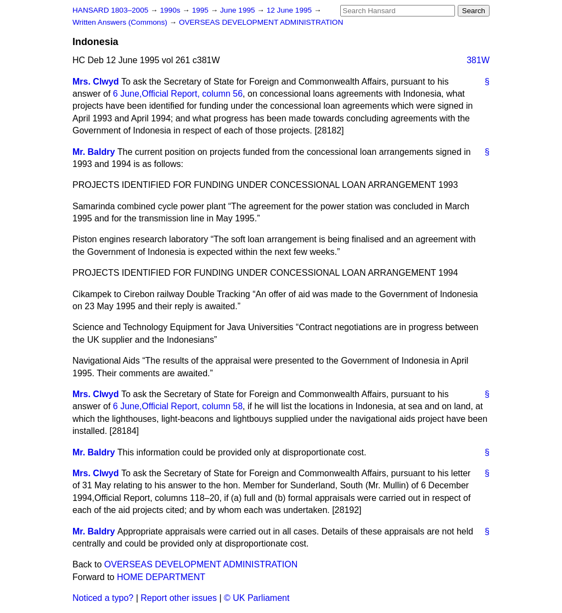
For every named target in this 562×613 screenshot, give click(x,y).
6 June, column (178, 93)
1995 (201, 10)
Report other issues (178, 598)
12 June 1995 (290, 10)
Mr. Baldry (93, 152)
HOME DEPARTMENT (161, 577)
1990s (171, 10)
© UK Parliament (256, 598)
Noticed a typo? (102, 598)
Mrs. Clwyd (95, 81)
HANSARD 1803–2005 (110, 10)
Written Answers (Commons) (121, 22)
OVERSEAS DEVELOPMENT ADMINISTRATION (261, 22)
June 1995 (238, 10)
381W (478, 60)
